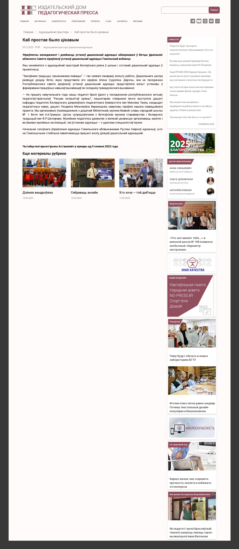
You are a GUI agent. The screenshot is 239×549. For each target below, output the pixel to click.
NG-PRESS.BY (181, 295)
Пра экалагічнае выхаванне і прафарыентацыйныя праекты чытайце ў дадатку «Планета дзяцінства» (191, 106)
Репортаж (175, 322)
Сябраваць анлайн (84, 192)
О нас (114, 21)
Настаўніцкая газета (188, 285)
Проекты (100, 21)
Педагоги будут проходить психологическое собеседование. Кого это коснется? (191, 50)
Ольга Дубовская (181, 181)
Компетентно (61, 21)
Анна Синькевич (181, 170)
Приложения (82, 21)
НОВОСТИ (174, 39)
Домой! (176, 306)
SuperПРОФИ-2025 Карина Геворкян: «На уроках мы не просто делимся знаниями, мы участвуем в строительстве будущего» (191, 76)
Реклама (145, 21)
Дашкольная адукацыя (80, 47)
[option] (44, 180)
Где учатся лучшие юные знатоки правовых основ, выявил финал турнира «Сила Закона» (192, 91)
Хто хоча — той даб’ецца (137, 192)
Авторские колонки (180, 161)
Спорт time (179, 301)
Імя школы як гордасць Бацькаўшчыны (190, 494)
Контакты (129, 21)
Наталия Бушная (182, 192)
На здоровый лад (178, 444)
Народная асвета (185, 290)
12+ (217, 21)
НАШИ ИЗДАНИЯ (177, 278)
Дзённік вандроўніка (37, 192)
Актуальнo (41, 21)
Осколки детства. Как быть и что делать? (191, 117)
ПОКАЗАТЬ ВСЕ (206, 124)
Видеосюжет (176, 204)
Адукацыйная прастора (55, 47)
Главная (24, 21)
